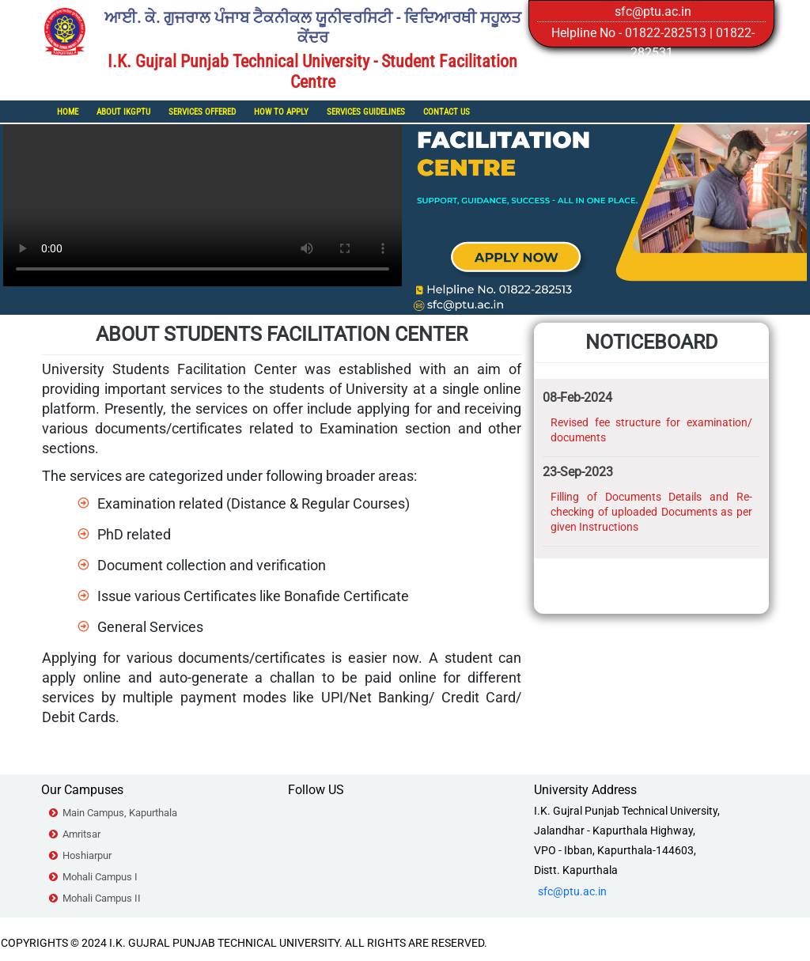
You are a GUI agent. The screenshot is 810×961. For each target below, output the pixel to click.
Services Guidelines (366, 112)
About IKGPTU (123, 112)
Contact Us (446, 112)
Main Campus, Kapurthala (119, 813)
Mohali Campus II (101, 898)
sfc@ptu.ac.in (653, 11)
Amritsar (81, 834)
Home (67, 112)
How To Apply (281, 112)
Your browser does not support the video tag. (202, 186)
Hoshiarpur (87, 855)
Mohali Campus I (100, 877)
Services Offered (202, 112)
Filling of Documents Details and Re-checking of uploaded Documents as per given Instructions (651, 511)
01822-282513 (665, 32)
